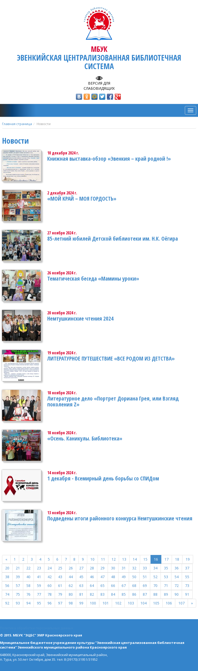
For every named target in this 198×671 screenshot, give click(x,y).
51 (145, 576)
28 (92, 568)
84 (113, 594)
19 (188, 559)
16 (156, 559)
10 (92, 559)
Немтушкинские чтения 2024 (80, 318)
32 (134, 568)
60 (49, 585)
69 (145, 585)
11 (103, 559)
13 (124, 559)
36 (177, 568)
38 (7, 576)
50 (134, 576)
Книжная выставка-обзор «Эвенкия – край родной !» (109, 158)
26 (71, 568)
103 (131, 603)
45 (81, 576)
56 (7, 585)
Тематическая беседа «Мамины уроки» (93, 278)
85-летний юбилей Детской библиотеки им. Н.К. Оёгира (112, 238)
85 (124, 594)
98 (71, 603)
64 (92, 585)
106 (169, 603)
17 (166, 559)
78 (49, 594)
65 (102, 585)
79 (60, 594)
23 (39, 568)
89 (166, 594)
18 (177, 559)
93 (18, 603)
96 (49, 603)
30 (113, 568)
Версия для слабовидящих (99, 86)
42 (49, 576)
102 (118, 603)
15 (145, 559)
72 (177, 585)
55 (187, 576)
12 (114, 559)
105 (156, 603)
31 (124, 568)
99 (81, 603)
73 (187, 585)
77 (39, 594)
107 (181, 603)
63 (81, 585)
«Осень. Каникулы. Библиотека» (84, 438)
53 (166, 576)
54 (177, 576)
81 (81, 594)
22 (28, 568)
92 (7, 603)
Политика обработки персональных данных (36, 628)
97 (60, 603)
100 (93, 603)
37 (187, 568)
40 (28, 576)
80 (71, 594)
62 (71, 585)
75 (18, 594)
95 (39, 603)
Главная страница (17, 123)
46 (92, 576)
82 (92, 594)
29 (102, 568)
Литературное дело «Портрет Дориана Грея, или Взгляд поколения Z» (113, 401)
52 (155, 576)
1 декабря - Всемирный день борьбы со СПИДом (103, 478)
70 (155, 585)
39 (18, 576)
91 (187, 594)
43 (60, 576)
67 (124, 585)
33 (145, 568)
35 (166, 568)
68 (134, 585)
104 (143, 603)
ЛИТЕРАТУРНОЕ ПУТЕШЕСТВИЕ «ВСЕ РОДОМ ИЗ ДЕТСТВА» (111, 358)
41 (39, 576)
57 (18, 585)
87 (145, 594)
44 (71, 576)
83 (102, 594)
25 (60, 568)
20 (7, 568)
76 (28, 594)
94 (28, 603)
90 (177, 594)
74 (7, 594)
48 (113, 576)
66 (113, 585)
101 (105, 603)
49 (124, 576)
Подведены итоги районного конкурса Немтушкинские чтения (119, 518)
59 (39, 585)
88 (155, 594)
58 (28, 585)
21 (18, 568)
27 (81, 568)
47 (102, 576)
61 (60, 585)
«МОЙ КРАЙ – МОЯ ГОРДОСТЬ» (81, 198)
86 (134, 594)
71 (166, 585)
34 (155, 568)
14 (135, 559)
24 (49, 568)
